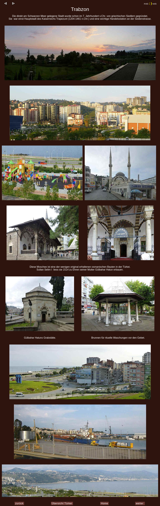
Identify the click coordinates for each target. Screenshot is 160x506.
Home (104, 503)
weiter (140, 503)
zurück (19, 503)
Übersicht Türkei (62, 503)
